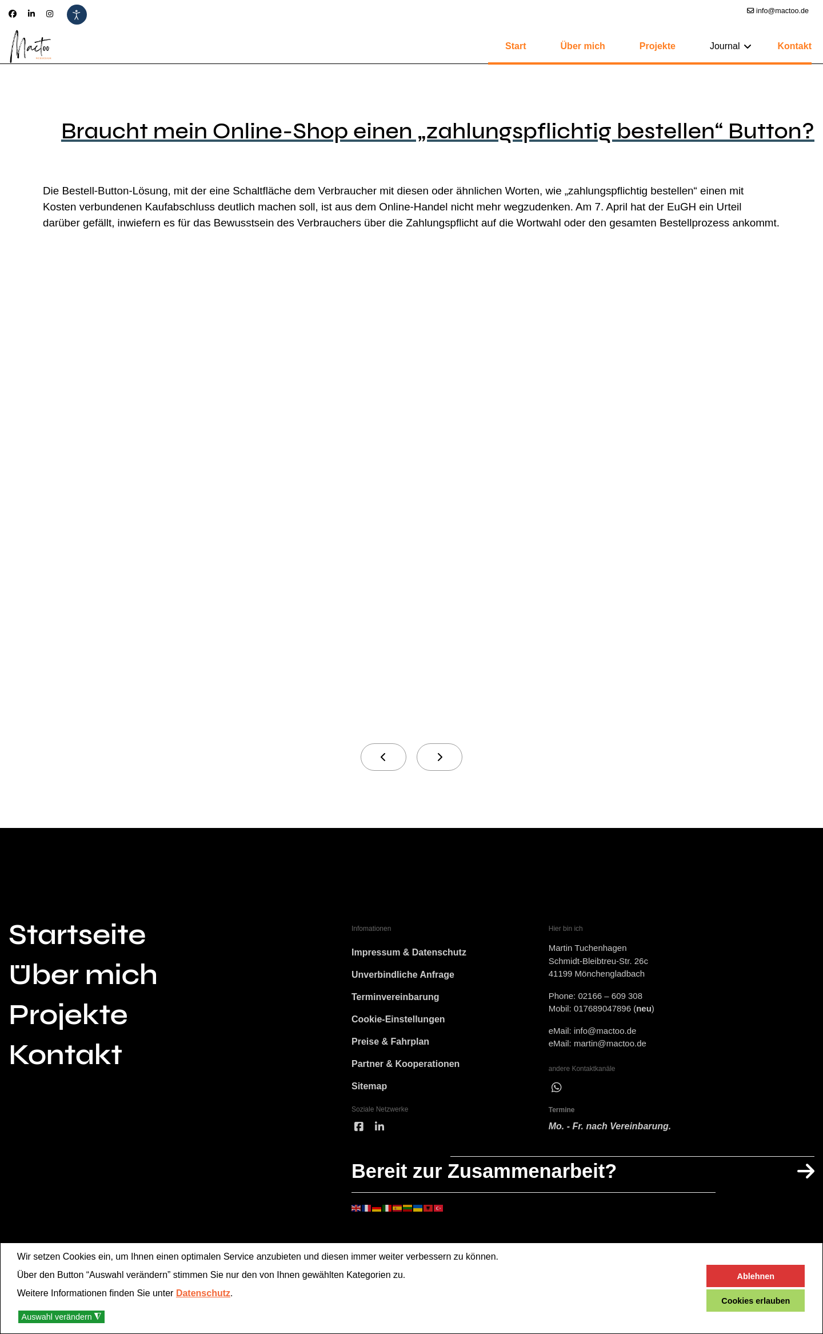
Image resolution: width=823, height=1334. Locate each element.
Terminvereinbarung (395, 1028)
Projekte (658, 46)
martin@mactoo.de (610, 1069)
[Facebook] (13, 13)
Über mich (583, 46)
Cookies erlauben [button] (755, 1300)
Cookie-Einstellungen (398, 1052)
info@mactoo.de (782, 11)
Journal (725, 46)
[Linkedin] (31, 13)
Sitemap (369, 1124)
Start (515, 46)
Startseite (77, 958)
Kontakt (794, 46)
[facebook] (358, 1166)
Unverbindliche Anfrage (402, 1004)
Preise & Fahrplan (390, 1076)
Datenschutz (203, 1293)
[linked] (379, 1166)
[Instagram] (49, 13)
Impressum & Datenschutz (408, 980)
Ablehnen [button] (756, 1276)
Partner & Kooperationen (405, 1100)
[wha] (557, 1114)
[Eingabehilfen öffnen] (77, 15)
